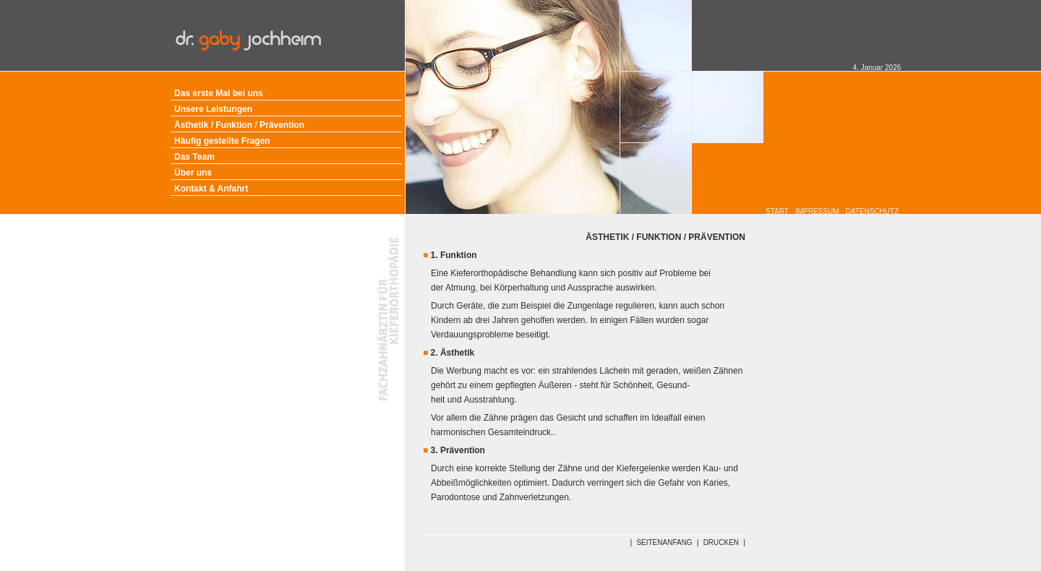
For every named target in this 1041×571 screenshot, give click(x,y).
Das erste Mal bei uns (218, 93)
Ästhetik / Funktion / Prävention (239, 125)
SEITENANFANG (664, 542)
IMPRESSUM (817, 211)
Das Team (194, 157)
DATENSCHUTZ (872, 211)
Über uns (193, 173)
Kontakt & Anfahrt (211, 189)
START (777, 211)
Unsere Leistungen (213, 109)
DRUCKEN (721, 542)
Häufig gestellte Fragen (222, 141)
